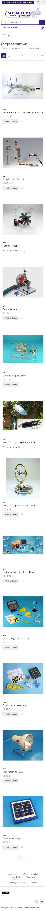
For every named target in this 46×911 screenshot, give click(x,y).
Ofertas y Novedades (17, 883)
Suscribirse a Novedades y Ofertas (17, 2)
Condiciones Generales (23, 880)
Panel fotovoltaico (11, 838)
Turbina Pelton (9, 245)
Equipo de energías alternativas (18, 572)
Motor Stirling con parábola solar (19, 442)
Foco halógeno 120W (12, 771)
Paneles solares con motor (15, 705)
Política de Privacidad (30, 874)
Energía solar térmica (13, 179)
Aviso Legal (12, 874)
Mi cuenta (41, 2)
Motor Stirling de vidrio (14, 375)
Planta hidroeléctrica (12, 309)
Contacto (33, 883)
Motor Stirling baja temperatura (18, 505)
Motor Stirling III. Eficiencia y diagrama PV (22, 112)
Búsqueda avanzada (10, 27)
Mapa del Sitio (16, 877)
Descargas (31, 877)
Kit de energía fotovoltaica (15, 638)
